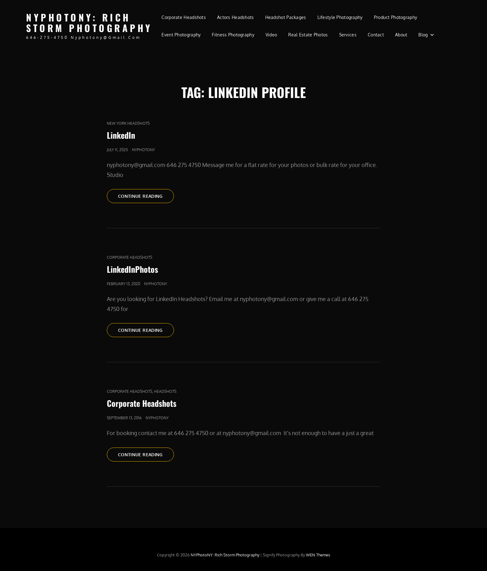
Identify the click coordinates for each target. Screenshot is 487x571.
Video (271, 34)
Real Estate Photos (308, 34)
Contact (376, 34)
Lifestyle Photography (340, 17)
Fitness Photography (233, 34)
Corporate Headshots (184, 17)
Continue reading (146, 196)
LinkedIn (121, 135)
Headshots (165, 391)
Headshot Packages (285, 17)
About (401, 34)
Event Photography (181, 34)
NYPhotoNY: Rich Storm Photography (89, 22)
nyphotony (143, 149)
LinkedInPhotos (132, 269)
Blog (423, 34)
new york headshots (128, 123)
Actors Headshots (235, 17)
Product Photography (395, 17)
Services (348, 34)
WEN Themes (318, 554)
